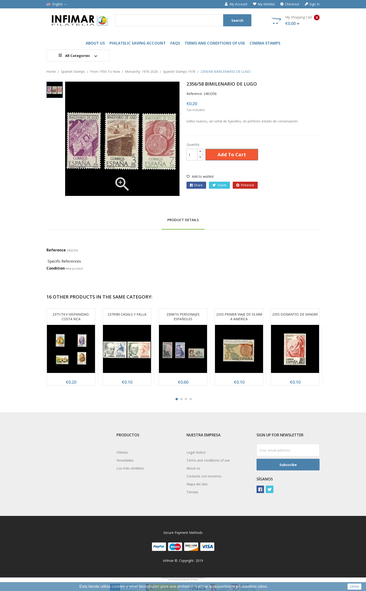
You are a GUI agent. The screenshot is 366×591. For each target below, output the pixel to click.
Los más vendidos (130, 468)
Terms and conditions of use (208, 460)
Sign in (312, 4)
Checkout (289, 4)
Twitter (269, 489)
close (354, 586)
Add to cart (232, 154)
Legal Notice (196, 452)
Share (198, 185)
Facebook (260, 489)
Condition (55, 268)
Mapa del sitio (197, 484)
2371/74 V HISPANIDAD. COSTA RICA (71, 316)
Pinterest (247, 185)
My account (236, 4)
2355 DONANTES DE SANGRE (295, 314)
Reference (56, 250)
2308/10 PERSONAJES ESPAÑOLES (183, 316)
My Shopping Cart (295, 20)
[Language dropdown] (56, 4)
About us (193, 468)
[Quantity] (192, 154)
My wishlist (264, 4)
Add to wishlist (200, 176)
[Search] (183, 20)
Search (237, 20)
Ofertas (122, 452)
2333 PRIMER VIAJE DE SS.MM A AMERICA (239, 316)
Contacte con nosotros (204, 476)
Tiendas (192, 492)
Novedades (125, 460)
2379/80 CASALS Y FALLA (127, 314)
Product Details (183, 219)
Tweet (221, 185)
